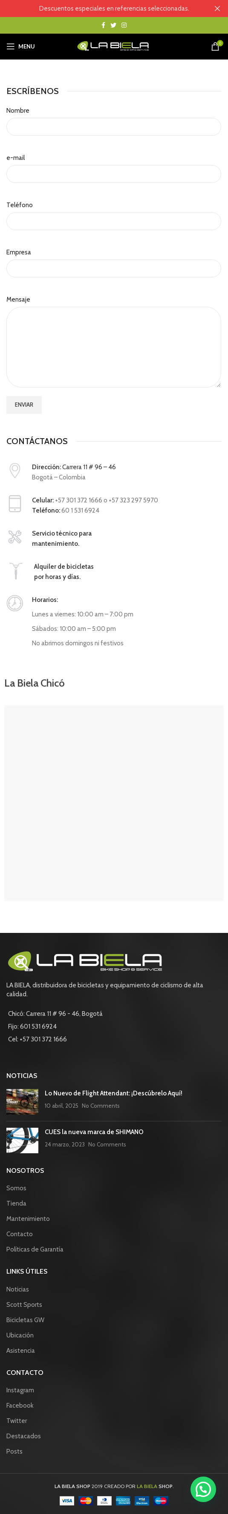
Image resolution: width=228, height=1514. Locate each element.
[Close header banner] (217, 8)
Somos (16, 1188)
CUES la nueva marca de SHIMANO (94, 1132)
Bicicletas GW (25, 1320)
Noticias (17, 1289)
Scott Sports (24, 1305)
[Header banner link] (101, 8)
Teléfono (19, 205)
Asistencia (20, 1350)
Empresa (18, 252)
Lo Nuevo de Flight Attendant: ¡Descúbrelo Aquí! (113, 1093)
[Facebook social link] (103, 25)
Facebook (20, 1405)
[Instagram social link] (124, 25)
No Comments (101, 1105)
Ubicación (20, 1335)
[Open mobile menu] (20, 46)
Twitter (16, 1421)
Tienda (16, 1203)
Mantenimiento (28, 1219)
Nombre (17, 110)
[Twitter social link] (113, 25)
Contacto (19, 1234)
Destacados (23, 1436)
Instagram (20, 1390)
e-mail (15, 158)
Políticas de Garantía (34, 1249)
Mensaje (18, 299)
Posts (14, 1451)
